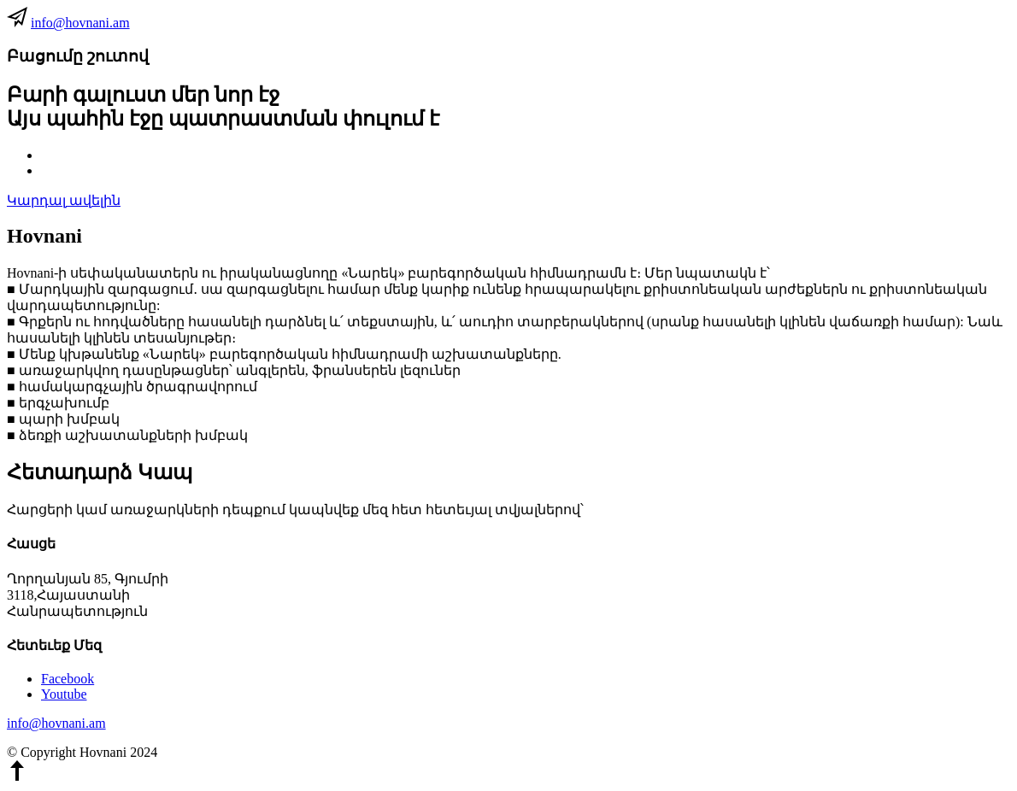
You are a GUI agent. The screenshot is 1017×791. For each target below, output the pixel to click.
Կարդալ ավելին (64, 200)
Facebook (67, 678)
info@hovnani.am (80, 22)
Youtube (64, 694)
